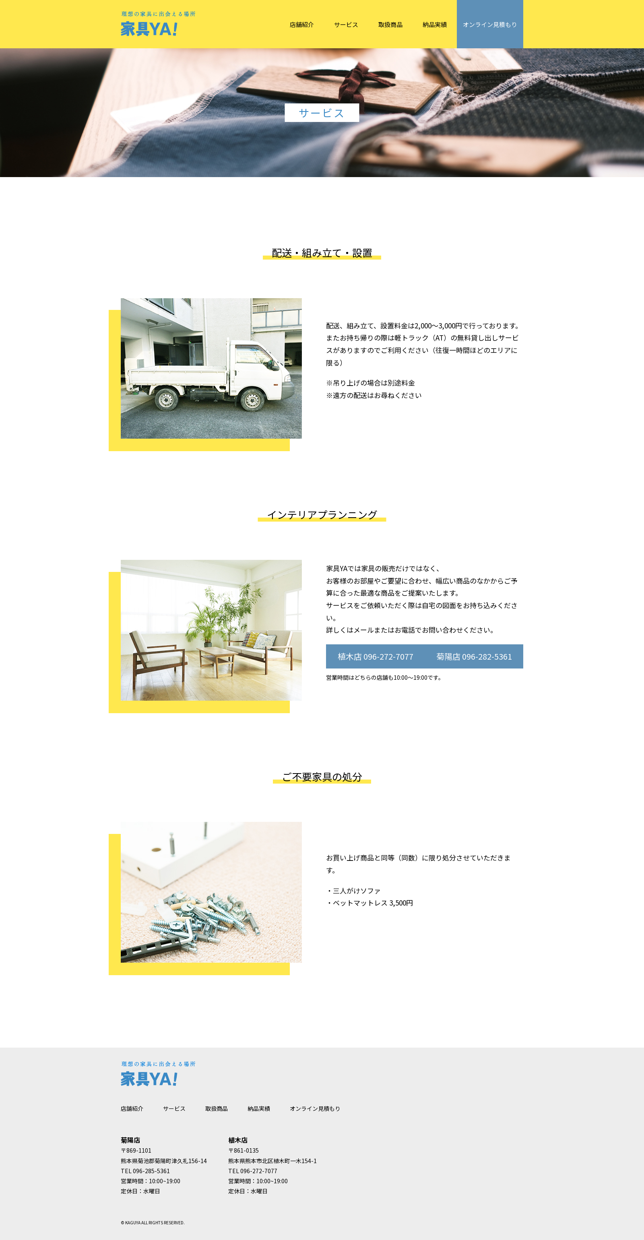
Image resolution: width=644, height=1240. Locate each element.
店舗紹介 (302, 24)
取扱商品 (390, 24)
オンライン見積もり (490, 24)
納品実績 (435, 24)
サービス (346, 24)
